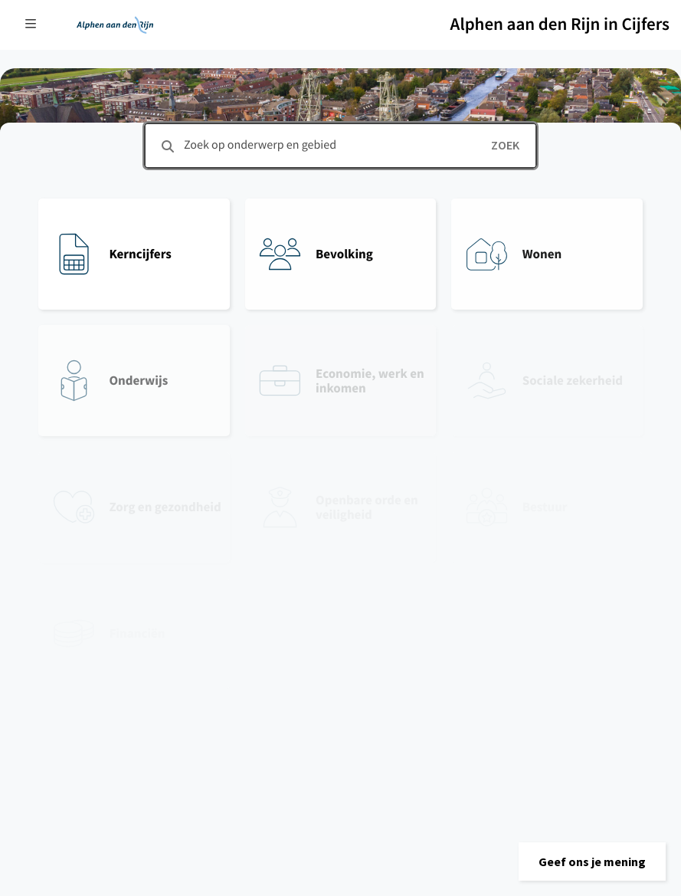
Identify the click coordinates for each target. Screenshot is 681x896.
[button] (592, 861)
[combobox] (340, 145)
